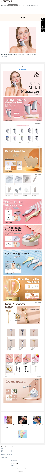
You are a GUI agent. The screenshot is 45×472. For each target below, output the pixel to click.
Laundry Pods (25, 449)
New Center (36, 450)
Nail (2, 451)
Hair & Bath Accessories (5, 453)
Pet (13, 454)
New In (21, 23)
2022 (25, 23)
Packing (21, 66)
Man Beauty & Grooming (5, 454)
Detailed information (6, 66)
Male (13, 451)
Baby (13, 448)
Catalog (35, 448)
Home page (3, 5)
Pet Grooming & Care (5, 456)
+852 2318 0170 (22, 463)
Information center (38, 446)
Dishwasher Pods (26, 451)
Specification (15, 66)
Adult (13, 453)
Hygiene (14, 446)
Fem (13, 450)
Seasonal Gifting (4, 457)
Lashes (2, 450)
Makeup (2, 448)
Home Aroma (25, 452)
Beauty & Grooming (15, 23)
